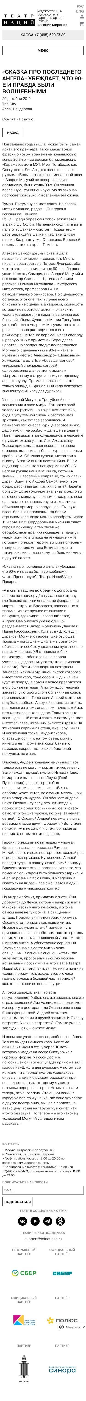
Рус (80, 6)
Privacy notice (73, 1327)
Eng (80, 11)
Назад (13, 133)
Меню (43, 50)
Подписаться (17, 1202)
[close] (84, 1327)
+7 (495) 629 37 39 (49, 35)
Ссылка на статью (17, 119)
